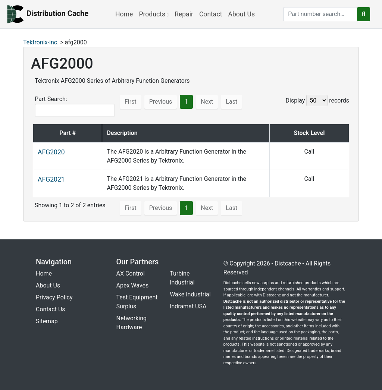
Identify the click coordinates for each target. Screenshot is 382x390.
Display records (317, 100)
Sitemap (47, 321)
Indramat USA (188, 306)
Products (154, 14)
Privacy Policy (54, 297)
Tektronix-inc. (41, 42)
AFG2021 (51, 179)
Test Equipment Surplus (137, 302)
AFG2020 (51, 152)
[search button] (363, 14)
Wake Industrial (190, 294)
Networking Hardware (131, 323)
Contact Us (50, 309)
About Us (241, 14)
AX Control (130, 273)
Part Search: (75, 106)
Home (124, 14)
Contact (210, 14)
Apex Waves (132, 285)
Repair (184, 14)
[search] (320, 14)
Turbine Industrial (182, 278)
